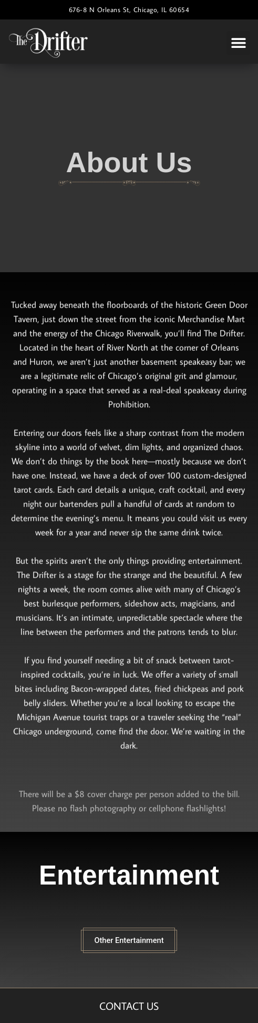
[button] (238, 43)
